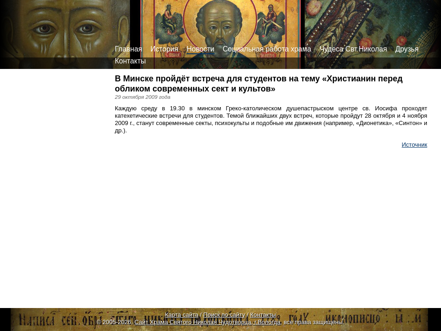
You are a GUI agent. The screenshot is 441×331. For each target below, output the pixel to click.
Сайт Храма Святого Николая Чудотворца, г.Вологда (208, 322)
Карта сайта (181, 314)
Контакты (130, 61)
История (164, 49)
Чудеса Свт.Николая (353, 49)
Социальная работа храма (267, 49)
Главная (128, 49)
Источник (415, 144)
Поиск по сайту (224, 314)
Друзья (407, 49)
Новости (200, 49)
